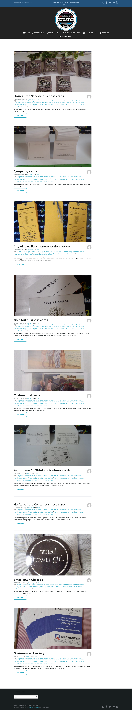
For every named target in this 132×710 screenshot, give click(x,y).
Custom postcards (27, 395)
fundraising (69, 251)
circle (52, 101)
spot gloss (53, 104)
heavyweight (26, 102)
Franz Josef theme (33, 707)
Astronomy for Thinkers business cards (42, 470)
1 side (18, 101)
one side (64, 102)
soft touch (36, 104)
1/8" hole (19, 584)
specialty (42, 104)
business (33, 251)
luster (46, 102)
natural (59, 102)
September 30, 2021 (19, 583)
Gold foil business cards (31, 320)
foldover (79, 101)
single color (79, 253)
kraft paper (29, 253)
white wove (51, 106)
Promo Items (53, 33)
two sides (25, 106)
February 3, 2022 (19, 174)
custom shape (63, 101)
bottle (28, 251)
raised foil (77, 102)
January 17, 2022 (19, 398)
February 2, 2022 (19, 249)
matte (55, 102)
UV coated (36, 106)
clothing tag (42, 251)
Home (56, 2)
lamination (39, 102)
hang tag (78, 251)
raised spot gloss (20, 104)
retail (61, 253)
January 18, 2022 (19, 323)
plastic (47, 253)
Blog (38, 99)
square (59, 104)
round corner (71, 253)
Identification (17, 253)
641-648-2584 (74, 2)
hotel (82, 251)
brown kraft (39, 101)
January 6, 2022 (18, 473)
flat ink (75, 101)
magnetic (51, 102)
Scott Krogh (31, 99)
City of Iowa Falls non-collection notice (42, 246)
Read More (20, 115)
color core (56, 101)
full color (20, 102)
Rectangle (57, 253)
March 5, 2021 (18, 656)
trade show (36, 254)
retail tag (65, 253)
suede (71, 104)
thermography (18, 106)
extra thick (70, 101)
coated (48, 251)
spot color (47, 104)
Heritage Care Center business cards (40, 504)
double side (57, 251)
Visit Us (66, 5)
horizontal (32, 102)
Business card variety (29, 653)
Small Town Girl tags (28, 579)
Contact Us (64, 2)
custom (52, 251)
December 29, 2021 (19, 507)
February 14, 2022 (19, 99)
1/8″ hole (19, 251)
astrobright (32, 101)
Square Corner (28, 254)
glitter (74, 251)
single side (17, 254)
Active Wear (38, 33)
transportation (43, 254)
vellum (41, 106)
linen (43, 102)
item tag (24, 253)
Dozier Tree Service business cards (39, 96)
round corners (30, 104)
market (35, 253)
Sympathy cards (25, 171)
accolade (24, 251)
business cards (46, 101)
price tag (51, 253)
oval (68, 102)
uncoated (30, 106)
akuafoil (26, 101)
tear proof (81, 104)
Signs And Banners (72, 33)
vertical (45, 106)
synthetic (75, 104)
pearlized (71, 102)
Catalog (104, 33)
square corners (65, 104)
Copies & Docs (90, 33)
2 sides (22, 101)
